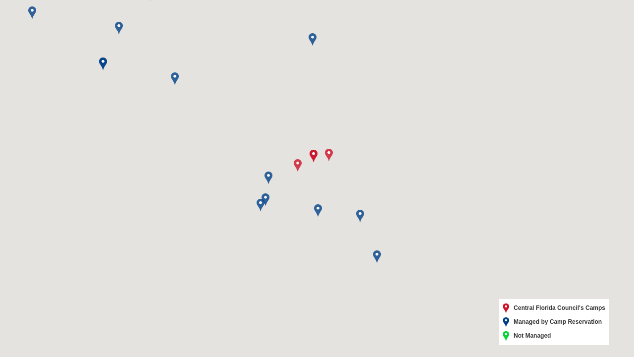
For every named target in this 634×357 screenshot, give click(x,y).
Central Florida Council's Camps (554, 308)
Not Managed (527, 336)
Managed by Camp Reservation (552, 322)
